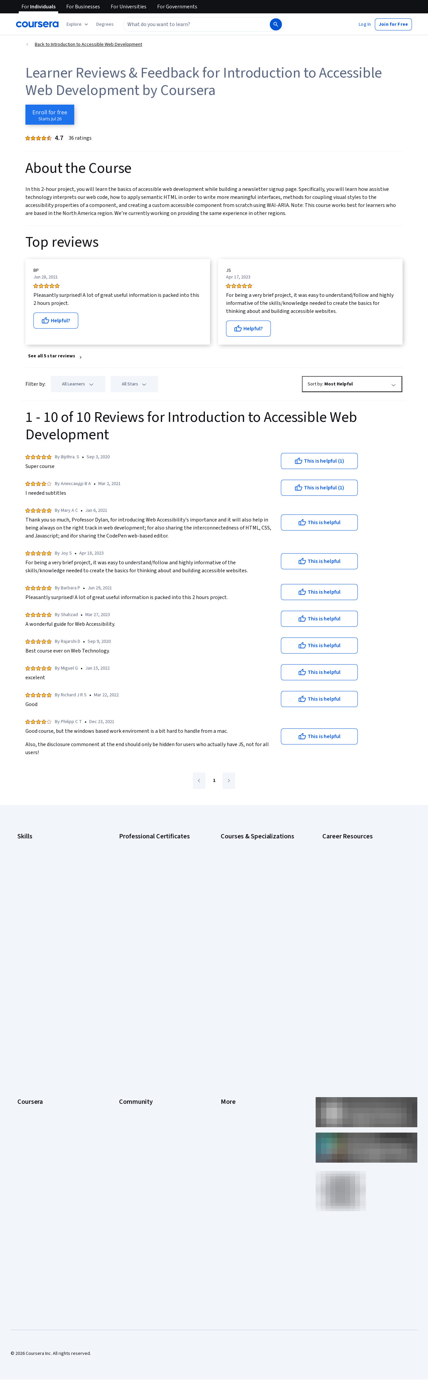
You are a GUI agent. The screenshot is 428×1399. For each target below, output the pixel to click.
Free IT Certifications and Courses (356, 901)
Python (24, 924)
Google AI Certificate (140, 844)
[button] (105, 24)
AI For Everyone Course (244, 864)
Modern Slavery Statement (248, 1086)
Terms (227, 1006)
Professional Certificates (42, 1046)
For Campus (29, 1096)
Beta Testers (132, 1006)
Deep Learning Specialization (250, 884)
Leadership (28, 1006)
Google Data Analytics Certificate (152, 864)
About (23, 986)
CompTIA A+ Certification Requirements (362, 864)
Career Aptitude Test (343, 844)
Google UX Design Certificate (148, 894)
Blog (123, 1016)
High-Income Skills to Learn (349, 911)
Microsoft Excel (32, 904)
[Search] (276, 24)
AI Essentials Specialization (248, 844)
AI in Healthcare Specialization (251, 874)
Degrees (26, 1066)
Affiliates (229, 1076)
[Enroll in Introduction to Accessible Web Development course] (49, 115)
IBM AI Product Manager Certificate (154, 914)
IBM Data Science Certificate (147, 924)
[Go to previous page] (199, 781)
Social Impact (30, 1116)
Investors (230, 996)
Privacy (228, 1016)
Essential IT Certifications (347, 891)
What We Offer (31, 996)
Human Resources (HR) (40, 894)
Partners (127, 996)
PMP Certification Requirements (354, 931)
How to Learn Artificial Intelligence (356, 921)
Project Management (38, 914)
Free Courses (30, 1126)
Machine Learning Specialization (252, 914)
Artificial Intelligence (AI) (41, 854)
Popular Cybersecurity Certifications (358, 941)
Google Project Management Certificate (159, 884)
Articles (228, 1056)
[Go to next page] (229, 781)
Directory (230, 1066)
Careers (25, 1016)
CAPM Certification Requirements (355, 854)
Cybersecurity (31, 864)
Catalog (25, 1026)
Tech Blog (129, 1036)
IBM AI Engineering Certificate (148, 904)
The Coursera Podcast (141, 1026)
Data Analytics (31, 874)
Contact (228, 1046)
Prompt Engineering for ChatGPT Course (261, 924)
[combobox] (189, 24)
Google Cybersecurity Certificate (152, 854)
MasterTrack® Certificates (43, 1056)
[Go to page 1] (214, 781)
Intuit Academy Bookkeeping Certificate (159, 934)
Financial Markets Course (246, 904)
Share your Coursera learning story (52, 1136)
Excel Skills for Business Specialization (259, 894)
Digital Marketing (34, 884)
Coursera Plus (31, 1036)
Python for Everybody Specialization (257, 934)
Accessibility (233, 1036)
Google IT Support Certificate (149, 874)
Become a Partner (35, 1106)
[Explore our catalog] (78, 24)
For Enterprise (31, 1076)
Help (225, 1026)
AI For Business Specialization (250, 854)
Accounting (28, 844)
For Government (33, 1086)
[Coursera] (37, 24)
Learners (128, 986)
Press (226, 986)
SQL (21, 934)
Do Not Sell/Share (238, 1096)
